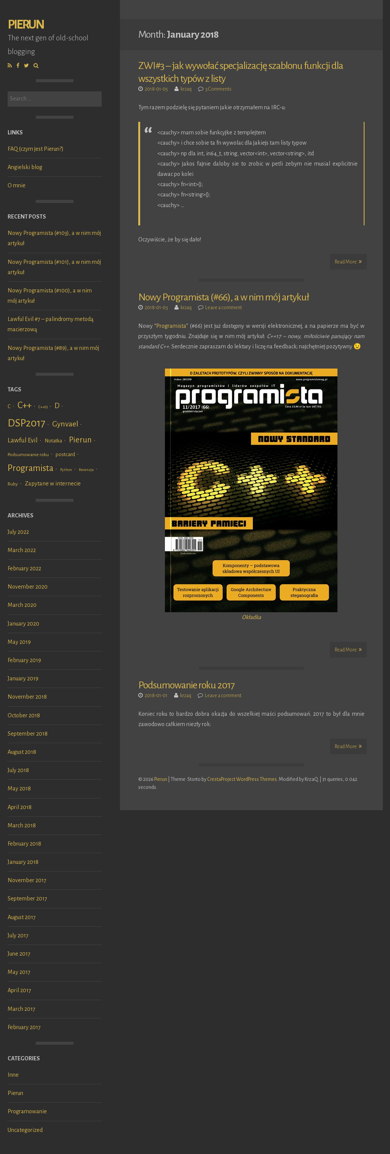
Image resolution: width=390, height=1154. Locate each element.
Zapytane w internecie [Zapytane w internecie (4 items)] (53, 483)
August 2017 (22, 917)
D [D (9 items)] (56, 406)
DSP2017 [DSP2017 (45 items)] (26, 423)
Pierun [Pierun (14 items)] (80, 440)
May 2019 (19, 642)
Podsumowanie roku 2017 (186, 685)
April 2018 (20, 807)
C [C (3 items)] (9, 406)
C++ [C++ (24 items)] (25, 405)
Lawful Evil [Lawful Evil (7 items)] (23, 440)
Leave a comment (223, 307)
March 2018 (22, 825)
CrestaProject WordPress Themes (242, 779)
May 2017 (19, 972)
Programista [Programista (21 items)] (30, 468)
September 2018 (28, 734)
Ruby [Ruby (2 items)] (13, 484)
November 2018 (27, 697)
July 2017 (18, 935)
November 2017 (27, 880)
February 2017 (24, 1027)
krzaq (186, 89)
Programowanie (27, 1111)
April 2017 (19, 990)
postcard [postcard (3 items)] (65, 454)
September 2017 (27, 898)
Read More (348, 262)
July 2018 (18, 770)
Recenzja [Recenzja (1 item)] (86, 470)
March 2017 (21, 1009)
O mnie (17, 185)
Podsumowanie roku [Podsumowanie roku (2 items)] (28, 454)
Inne (13, 1075)
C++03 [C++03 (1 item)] (43, 407)
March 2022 (22, 550)
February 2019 (24, 660)
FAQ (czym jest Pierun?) (36, 149)
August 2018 (22, 752)
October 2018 (24, 715)
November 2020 (28, 587)
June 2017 (19, 954)
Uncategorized (25, 1130)
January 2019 (23, 678)
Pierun (26, 24)
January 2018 (23, 862)
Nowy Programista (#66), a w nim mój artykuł (223, 297)
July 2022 (18, 532)
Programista (171, 326)
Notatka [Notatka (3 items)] (53, 441)
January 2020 (23, 624)
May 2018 (19, 788)
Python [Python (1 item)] (66, 470)
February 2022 (24, 568)
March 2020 (22, 605)
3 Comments (218, 89)
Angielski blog (25, 167)
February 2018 (24, 844)
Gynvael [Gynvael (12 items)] (65, 424)
